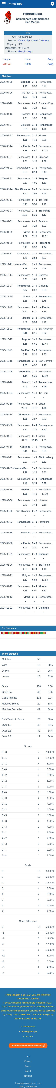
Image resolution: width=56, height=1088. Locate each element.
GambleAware (28, 1026)
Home (28, 59)
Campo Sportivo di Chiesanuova (36, 40)
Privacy (28, 1061)
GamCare (28, 1036)
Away (50, 59)
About (28, 1071)
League (7, 59)
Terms (28, 1066)
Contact (28, 1076)
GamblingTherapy (28, 1031)
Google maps (26, 51)
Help (28, 1056)
